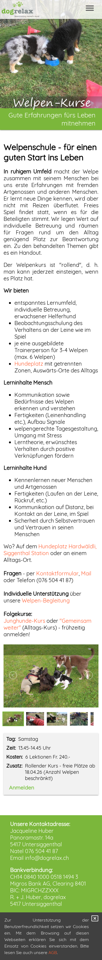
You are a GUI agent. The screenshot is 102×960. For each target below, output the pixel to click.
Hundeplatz (28, 363)
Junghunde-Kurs (24, 620)
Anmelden (21, 787)
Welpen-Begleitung (46, 600)
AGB (52, 952)
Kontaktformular (57, 573)
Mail (86, 573)
